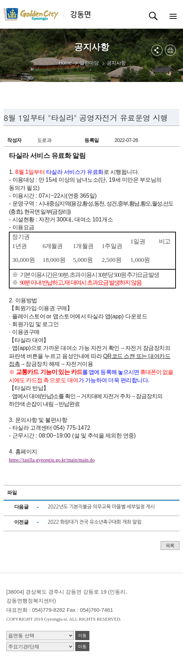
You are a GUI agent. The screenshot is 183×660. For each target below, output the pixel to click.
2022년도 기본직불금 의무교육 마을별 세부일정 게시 (101, 506)
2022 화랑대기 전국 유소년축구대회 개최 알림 (94, 521)
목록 (170, 545)
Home (65, 63)
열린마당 (89, 63)
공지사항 (116, 63)
